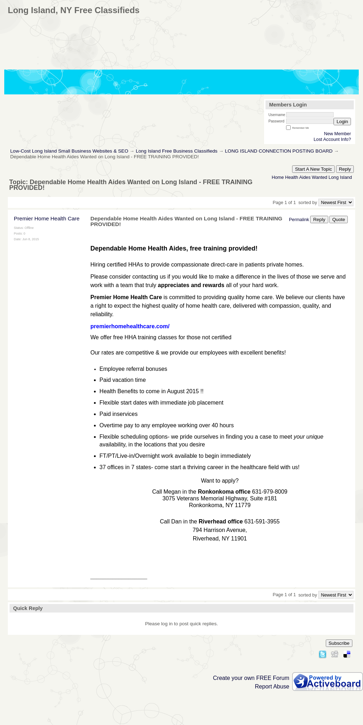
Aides (305, 177)
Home (278, 177)
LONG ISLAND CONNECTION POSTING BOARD (279, 151)
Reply (345, 169)
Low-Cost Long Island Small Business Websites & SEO (69, 151)
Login (342, 121)
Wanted (320, 177)
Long (334, 177)
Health (291, 177)
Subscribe (339, 643)
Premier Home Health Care (46, 218)
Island (346, 177)
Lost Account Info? (332, 139)
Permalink (299, 219)
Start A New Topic (313, 169)
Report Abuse (272, 686)
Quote (338, 219)
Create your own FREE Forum (251, 678)
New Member (337, 133)
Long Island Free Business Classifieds (176, 151)
